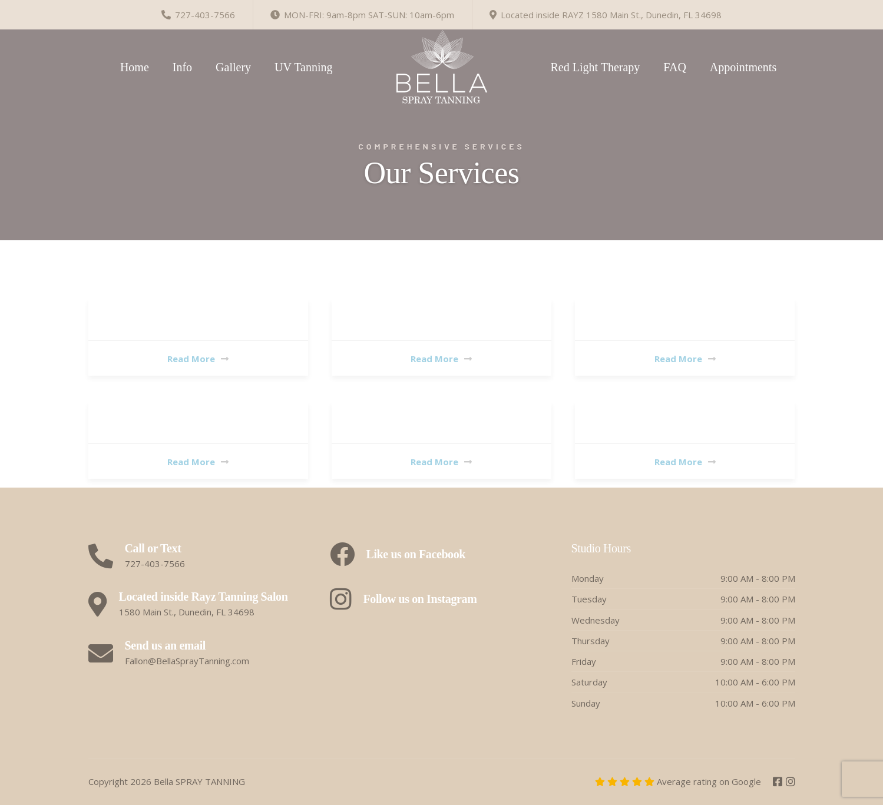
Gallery (233, 67)
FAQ (674, 67)
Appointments (743, 67)
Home (134, 67)
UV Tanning (303, 67)
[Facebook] (779, 782)
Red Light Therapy (595, 67)
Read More (198, 359)
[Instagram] (790, 782)
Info (182, 67)
